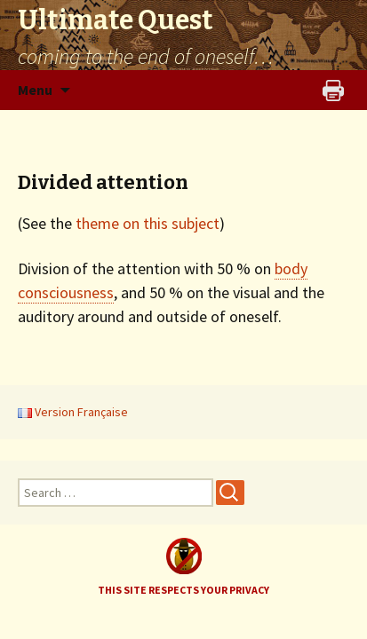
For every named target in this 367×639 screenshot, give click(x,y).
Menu (35, 90)
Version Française (73, 412)
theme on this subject (147, 223)
